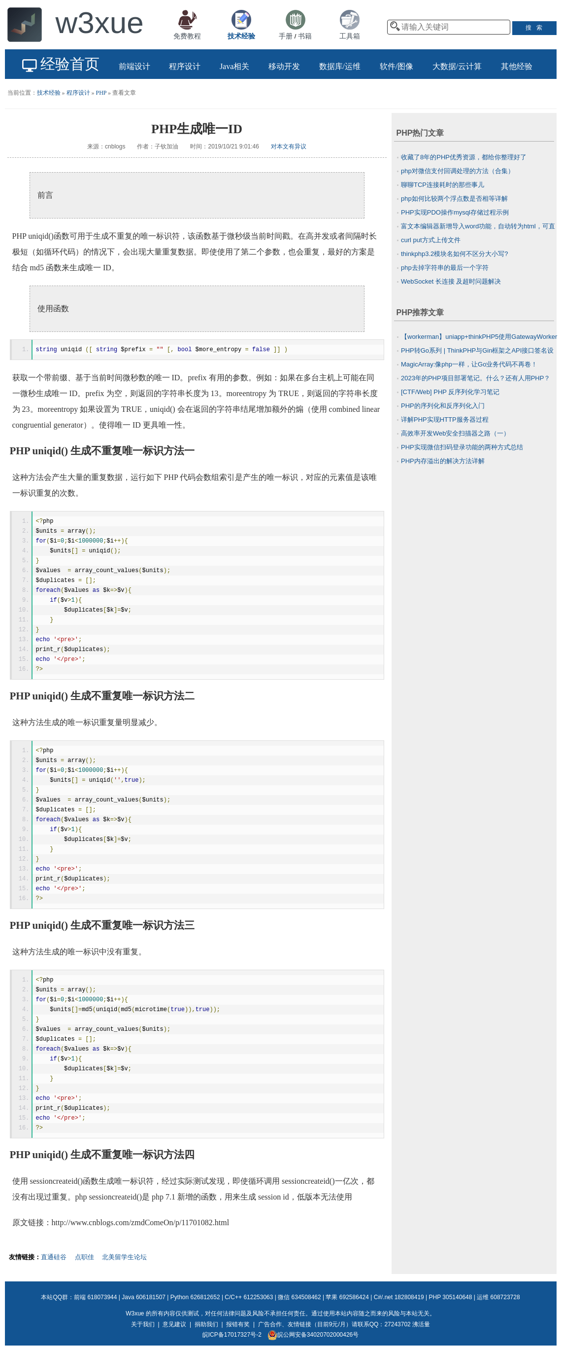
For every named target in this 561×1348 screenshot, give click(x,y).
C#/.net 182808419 (399, 1297)
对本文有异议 (288, 146)
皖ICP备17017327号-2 (232, 1334)
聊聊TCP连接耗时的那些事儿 (442, 184)
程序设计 (78, 92)
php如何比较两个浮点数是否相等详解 (454, 198)
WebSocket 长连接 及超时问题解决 (451, 281)
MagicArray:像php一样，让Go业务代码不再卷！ (469, 364)
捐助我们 (206, 1324)
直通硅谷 (53, 1257)
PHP (101, 92)
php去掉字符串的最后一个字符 (445, 267)
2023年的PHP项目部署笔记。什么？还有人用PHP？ (475, 378)
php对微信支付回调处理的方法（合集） (457, 171)
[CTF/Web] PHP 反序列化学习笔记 (450, 392)
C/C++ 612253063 (249, 1297)
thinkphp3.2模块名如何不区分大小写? (454, 253)
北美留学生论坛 (124, 1257)
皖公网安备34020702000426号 (313, 1334)
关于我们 (143, 1324)
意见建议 (174, 1324)
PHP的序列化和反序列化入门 (443, 405)
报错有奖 (238, 1324)
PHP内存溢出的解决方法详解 (443, 461)
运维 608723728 (498, 1297)
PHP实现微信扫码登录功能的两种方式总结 (462, 447)
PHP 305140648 (450, 1297)
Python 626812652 (195, 1297)
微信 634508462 (299, 1297)
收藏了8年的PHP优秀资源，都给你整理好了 (464, 157)
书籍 (305, 36)
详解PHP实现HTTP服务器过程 (445, 419)
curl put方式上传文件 (431, 240)
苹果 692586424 (347, 1297)
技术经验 (49, 92)
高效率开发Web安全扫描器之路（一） (455, 433)
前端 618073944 (95, 1297)
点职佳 (84, 1257)
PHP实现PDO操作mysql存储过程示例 (455, 212)
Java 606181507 (143, 1297)
